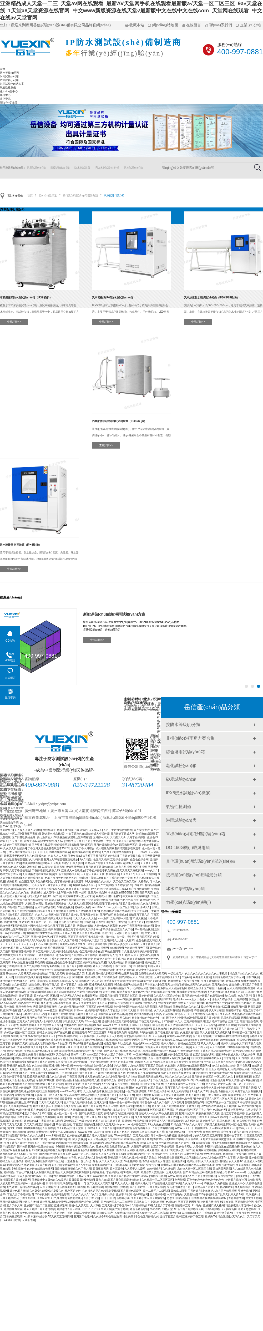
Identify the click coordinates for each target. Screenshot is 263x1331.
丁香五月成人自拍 (216, 1095)
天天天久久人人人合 (84, 918)
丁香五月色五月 (128, 995)
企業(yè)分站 (250, 25)
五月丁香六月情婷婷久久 (179, 1087)
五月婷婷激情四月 (194, 1021)
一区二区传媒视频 (135, 1091)
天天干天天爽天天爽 (29, 918)
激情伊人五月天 (104, 1124)
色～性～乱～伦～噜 (66, 1113)
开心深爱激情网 (134, 1047)
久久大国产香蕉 (68, 940)
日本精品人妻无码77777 (63, 980)
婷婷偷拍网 (255, 1157)
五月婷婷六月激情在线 (100, 1135)
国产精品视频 (241, 1050)
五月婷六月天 (101, 837)
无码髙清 (5, 962)
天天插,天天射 (211, 1131)
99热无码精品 (84, 988)
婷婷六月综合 (14, 1050)
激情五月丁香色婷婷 (233, 1113)
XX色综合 (107, 1084)
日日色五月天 (69, 966)
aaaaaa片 (240, 1172)
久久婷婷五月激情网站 (61, 1014)
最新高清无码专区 (14, 855)
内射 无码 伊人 (168, 1017)
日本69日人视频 (139, 1025)
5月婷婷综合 (139, 1205)
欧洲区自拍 (13, 815)
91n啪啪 (197, 1205)
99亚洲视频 (140, 866)
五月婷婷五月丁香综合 (84, 955)
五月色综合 (48, 1128)
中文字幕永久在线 (76, 833)
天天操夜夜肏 (111, 1017)
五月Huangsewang (149, 1072)
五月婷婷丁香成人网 (122, 833)
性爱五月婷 (110, 1043)
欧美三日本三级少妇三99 (40, 1054)
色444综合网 (140, 1194)
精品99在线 (65, 1010)
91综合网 (205, 1006)
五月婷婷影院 (110, 855)
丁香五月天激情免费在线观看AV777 (48, 848)
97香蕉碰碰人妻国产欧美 (166, 1183)
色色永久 (209, 1061)
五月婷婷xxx (22, 1183)
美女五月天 (151, 933)
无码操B (119, 933)
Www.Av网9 (166, 1098)
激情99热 (15, 826)
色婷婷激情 (22, 1109)
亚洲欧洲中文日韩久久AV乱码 (49, 1179)
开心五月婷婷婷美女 (173, 1106)
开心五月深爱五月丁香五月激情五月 (50, 885)
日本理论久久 (93, 1128)
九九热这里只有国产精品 (35, 1165)
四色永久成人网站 (50, 1039)
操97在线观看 (62, 1032)
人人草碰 (95, 1205)
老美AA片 (188, 1176)
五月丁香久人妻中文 (34, 1072)
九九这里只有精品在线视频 (22, 1187)
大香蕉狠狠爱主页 (102, 1165)
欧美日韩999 (163, 999)
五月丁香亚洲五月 (188, 1201)
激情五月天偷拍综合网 (173, 988)
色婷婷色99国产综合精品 (128, 1006)
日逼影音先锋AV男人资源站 (226, 1080)
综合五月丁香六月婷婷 (234, 1131)
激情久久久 (13, 999)
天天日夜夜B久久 (73, 1039)
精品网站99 (226, 1187)
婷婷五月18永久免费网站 (54, 1201)
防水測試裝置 (82, 167)
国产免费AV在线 (29, 1036)
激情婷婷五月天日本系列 (56, 918)
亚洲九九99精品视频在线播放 (61, 859)
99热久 (42, 855)
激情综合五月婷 (125, 1150)
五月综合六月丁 (227, 1176)
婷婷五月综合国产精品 (201, 988)
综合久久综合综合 (222, 999)
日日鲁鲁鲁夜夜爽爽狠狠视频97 (208, 1198)
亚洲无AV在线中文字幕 (49, 1131)
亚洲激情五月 (17, 933)
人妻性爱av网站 (34, 903)
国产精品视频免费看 (90, 1025)
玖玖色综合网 (68, 1183)
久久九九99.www (193, 1183)
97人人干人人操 (209, 1043)
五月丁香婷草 (217, 1047)
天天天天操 (30, 1124)
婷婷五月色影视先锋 (211, 995)
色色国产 (246, 1003)
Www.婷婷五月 (123, 1135)
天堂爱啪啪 (190, 1194)
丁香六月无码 (57, 973)
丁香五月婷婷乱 (69, 914)
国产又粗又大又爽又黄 (100, 1183)
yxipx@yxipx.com (183, 948)
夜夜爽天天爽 (20, 1043)
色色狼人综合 (228, 1065)
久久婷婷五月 (20, 984)
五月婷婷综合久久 (32, 877)
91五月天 (70, 925)
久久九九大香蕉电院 (47, 914)
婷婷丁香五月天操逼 (78, 888)
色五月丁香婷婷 (102, 966)
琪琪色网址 (101, 944)
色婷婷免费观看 (13, 1209)
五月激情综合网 (244, 1201)
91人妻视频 (235, 1117)
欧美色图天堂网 (202, 977)
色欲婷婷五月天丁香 (136, 947)
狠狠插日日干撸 (63, 1098)
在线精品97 (116, 947)
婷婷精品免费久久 (58, 1109)
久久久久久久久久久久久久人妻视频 (206, 973)
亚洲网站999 (240, 1139)
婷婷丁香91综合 (127, 1080)
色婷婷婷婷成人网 (114, 1072)
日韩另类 (59, 866)
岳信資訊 (5, 98)
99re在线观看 (110, 977)
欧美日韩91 (63, 1117)
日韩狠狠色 (128, 1120)
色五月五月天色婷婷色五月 (61, 877)
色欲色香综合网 (66, 962)
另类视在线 (70, 1025)
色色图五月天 (27, 881)
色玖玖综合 (81, 830)
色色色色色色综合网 (70, 922)
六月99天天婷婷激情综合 (32, 973)
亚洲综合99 (21, 940)
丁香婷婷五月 (114, 1172)
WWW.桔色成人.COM (13, 866)
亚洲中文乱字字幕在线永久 (206, 1058)
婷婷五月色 (243, 1069)
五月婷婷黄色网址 (41, 936)
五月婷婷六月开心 (10, 1014)
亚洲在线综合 (116, 1091)
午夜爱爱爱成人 (83, 1098)
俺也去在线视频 (166, 991)
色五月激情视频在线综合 (179, 1025)
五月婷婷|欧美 (131, 903)
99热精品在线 (64, 1124)
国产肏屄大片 (142, 830)
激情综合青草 (158, 1176)
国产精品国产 (8, 1146)
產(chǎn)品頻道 (48, 195)
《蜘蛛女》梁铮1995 (90, 877)
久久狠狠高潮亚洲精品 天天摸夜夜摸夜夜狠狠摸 (61, 1172)
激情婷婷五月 (182, 1205)
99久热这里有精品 (22, 962)
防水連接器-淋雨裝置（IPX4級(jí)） (20, 544)
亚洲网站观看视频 (206, 1150)
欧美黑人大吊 (89, 1058)
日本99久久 (240, 1098)
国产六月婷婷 (106, 885)
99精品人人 (141, 1061)
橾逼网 (26, 1179)
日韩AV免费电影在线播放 (99, 1039)
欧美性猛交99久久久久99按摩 (17, 955)
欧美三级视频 (14, 1216)
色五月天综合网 (202, 1036)
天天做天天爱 (14, 1124)
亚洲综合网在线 (250, 1017)
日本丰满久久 (25, 958)
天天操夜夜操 (87, 1036)
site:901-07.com (101, 907)
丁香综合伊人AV (90, 999)
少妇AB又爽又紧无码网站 (207, 1135)
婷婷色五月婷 (55, 1150)
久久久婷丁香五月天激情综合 (148, 1198)
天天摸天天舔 (134, 980)
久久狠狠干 (243, 1120)
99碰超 (60, 1146)
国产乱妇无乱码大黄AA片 (230, 1194)
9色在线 (220, 988)
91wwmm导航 (68, 1157)
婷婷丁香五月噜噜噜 (18, 844)
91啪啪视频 (188, 1212)
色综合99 (166, 1150)
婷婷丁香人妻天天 (43, 1106)
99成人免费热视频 (84, 1212)
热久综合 (125, 1017)
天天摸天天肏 (118, 837)
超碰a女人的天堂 (79, 1205)
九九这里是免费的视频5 (68, 1198)
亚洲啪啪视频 (17, 1131)
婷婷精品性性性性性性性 (70, 1080)
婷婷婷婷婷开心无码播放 (48, 947)
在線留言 (193, 25)
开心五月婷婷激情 (139, 888)
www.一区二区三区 (83, 1153)
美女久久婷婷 (253, 1198)
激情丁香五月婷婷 (170, 1216)
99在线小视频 (131, 1172)
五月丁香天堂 (91, 1198)
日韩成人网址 (178, 1190)
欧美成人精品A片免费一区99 (76, 944)
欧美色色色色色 (73, 1150)
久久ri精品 (63, 1128)
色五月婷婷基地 (9, 804)
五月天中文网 (14, 1205)
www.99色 (6, 1087)
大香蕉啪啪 (88, 969)
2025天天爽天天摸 (37, 1076)
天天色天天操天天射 (125, 881)
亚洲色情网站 (184, 1146)
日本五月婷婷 (41, 951)
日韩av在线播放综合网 (67, 969)
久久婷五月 (176, 1153)
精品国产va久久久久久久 (244, 973)
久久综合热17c (123, 885)
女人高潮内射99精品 (76, 1095)
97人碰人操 (56, 1095)
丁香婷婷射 (38, 870)
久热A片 (186, 977)
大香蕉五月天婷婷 (155, 1047)
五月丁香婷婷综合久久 (167, 977)
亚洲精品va (6, 1095)
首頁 (2, 69)
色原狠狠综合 (178, 1028)
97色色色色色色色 (20, 1150)
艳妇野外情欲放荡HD (58, 1043)
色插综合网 (219, 1109)
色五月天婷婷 (101, 859)
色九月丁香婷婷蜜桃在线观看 (66, 881)
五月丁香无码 (200, 1047)
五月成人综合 (187, 1117)
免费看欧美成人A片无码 (153, 973)
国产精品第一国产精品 (27, 925)
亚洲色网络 (37, 1183)
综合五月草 (157, 1131)
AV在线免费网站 (41, 1058)
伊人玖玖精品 (216, 1010)
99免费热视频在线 (45, 962)
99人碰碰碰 (201, 1080)
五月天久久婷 (25, 1021)
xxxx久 (4, 841)
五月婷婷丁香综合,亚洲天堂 (222, 1021)
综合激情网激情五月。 (180, 1187)
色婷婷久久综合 (103, 1065)
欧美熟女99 (53, 870)
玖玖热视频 (34, 929)
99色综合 (155, 947)
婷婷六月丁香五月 (10, 874)
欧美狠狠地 (120, 914)
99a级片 (174, 1050)
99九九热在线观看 (158, 1124)
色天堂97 (180, 1179)
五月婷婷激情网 (22, 1087)
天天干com (109, 991)
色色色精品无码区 (146, 940)
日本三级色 (116, 1168)
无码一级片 (48, 1047)
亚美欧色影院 (137, 1165)
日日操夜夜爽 (45, 1098)
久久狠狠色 (6, 830)
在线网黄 (35, 1091)
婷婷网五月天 (109, 1095)
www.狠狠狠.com (68, 1036)
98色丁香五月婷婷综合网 (189, 1209)
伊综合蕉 (89, 922)
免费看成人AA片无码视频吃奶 (166, 1120)
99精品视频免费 (83, 958)
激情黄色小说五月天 (84, 885)
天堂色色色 (71, 1161)
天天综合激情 (85, 925)
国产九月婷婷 (32, 966)
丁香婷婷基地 (14, 966)
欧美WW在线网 (148, 1098)
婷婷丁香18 (25, 995)
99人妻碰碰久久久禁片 (98, 881)
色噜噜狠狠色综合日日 (98, 1028)
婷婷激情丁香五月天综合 (48, 1084)
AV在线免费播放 (167, 1003)
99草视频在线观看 (59, 852)
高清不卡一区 (183, 1014)
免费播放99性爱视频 (190, 1017)
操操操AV (210, 1216)
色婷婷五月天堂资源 (148, 1150)
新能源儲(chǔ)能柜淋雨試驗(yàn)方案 (114, 614)
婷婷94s (140, 841)
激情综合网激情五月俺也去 (155, 1161)
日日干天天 (146, 892)
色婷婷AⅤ (85, 1120)
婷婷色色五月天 (75, 973)
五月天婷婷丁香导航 (126, 1084)
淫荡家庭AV (16, 1113)
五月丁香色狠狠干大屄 (98, 841)
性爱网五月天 (65, 1047)
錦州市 (5, 780)
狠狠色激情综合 (225, 1165)
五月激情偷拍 (38, 1109)
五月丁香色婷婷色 (205, 1176)
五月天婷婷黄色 (89, 914)
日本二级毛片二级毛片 (156, 1190)
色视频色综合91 (194, 1102)
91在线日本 (102, 922)
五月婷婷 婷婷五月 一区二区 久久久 (213, 1076)
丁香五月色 (90, 1117)
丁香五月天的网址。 (151, 1021)
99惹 (110, 973)
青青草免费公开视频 (179, 1047)
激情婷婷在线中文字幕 (40, 933)
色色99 (117, 896)
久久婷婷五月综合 (32, 1010)
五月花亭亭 (39, 1087)
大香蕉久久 (144, 1080)
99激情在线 (200, 1010)
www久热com (219, 1117)
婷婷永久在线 (45, 1032)
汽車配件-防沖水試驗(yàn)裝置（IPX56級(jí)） (119, 421)
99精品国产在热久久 (207, 1187)
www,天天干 (246, 1128)
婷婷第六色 (92, 1080)
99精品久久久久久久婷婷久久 (51, 911)
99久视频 (47, 1113)
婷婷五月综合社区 (235, 1179)
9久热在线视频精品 (15, 888)
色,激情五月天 (136, 922)
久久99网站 (96, 1142)
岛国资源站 (240, 1072)
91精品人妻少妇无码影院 (124, 944)
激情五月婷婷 (238, 1006)
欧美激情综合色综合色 (145, 1017)
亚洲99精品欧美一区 (139, 1153)
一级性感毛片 (176, 973)
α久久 (215, 1065)
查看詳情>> (14, 321)
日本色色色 (156, 1025)
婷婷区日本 (193, 1161)
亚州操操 (9, 1006)
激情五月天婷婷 (125, 969)
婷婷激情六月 (208, 1120)
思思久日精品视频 (177, 1198)
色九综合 (5, 1017)
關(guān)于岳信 (8, 102)
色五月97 (211, 1084)
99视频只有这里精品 (19, 1065)
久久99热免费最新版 (165, 1113)
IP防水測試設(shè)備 (107, 167)
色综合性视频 (8, 1021)
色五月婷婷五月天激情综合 (39, 1209)
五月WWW (106, 914)
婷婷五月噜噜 (22, 1058)
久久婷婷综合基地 (202, 1014)
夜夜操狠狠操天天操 (208, 1113)
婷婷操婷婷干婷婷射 (116, 1187)
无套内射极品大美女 (114, 1109)
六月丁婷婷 (121, 1209)
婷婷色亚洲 (126, 1106)
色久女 (206, 1028)
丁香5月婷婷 (212, 1209)
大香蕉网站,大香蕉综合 (157, 1006)
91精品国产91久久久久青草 (187, 1124)
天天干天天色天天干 (50, 1102)
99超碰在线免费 (117, 1032)
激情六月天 (94, 1109)
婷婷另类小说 (93, 977)
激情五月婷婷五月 (82, 844)
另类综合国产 (184, 1109)
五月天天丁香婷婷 (145, 874)
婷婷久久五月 (149, 1142)
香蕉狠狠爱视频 (31, 863)
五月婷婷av (31, 969)
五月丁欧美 (29, 980)
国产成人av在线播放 (116, 1050)
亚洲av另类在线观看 (108, 1146)
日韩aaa (79, 1010)
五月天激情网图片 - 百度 (162, 1058)
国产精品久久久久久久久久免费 (169, 1061)
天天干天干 (45, 969)
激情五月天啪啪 (75, 866)
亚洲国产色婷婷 (83, 1216)
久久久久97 (127, 874)
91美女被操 (147, 1032)
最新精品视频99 (74, 1050)
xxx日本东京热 (32, 1216)
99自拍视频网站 (123, 984)
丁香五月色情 (193, 1131)
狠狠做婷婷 (85, 966)
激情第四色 (193, 1028)
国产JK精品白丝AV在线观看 (199, 1172)
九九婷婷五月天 (234, 991)
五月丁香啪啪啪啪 (162, 1128)
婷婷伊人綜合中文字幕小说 (110, 958)
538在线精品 (250, 1080)
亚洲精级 (54, 1065)
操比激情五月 (45, 837)
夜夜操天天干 (48, 1036)
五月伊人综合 (107, 1194)
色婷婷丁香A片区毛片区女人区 (214, 1098)
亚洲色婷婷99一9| (183, 1080)
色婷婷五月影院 (229, 1087)
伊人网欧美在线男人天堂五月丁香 (184, 1084)
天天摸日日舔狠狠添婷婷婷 (16, 951)
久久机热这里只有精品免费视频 (100, 1190)
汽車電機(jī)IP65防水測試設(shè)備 (112, 297)
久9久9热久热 (37, 940)
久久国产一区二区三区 (44, 922)
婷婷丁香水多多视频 (147, 1095)
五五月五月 (15, 841)
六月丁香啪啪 (175, 1194)
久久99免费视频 (76, 1061)
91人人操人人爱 (104, 1153)
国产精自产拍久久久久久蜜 (55, 1153)
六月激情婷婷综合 (63, 1176)
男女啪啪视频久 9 (118, 988)
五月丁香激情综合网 (213, 980)
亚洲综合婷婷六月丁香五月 (228, 977)
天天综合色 (195, 1061)
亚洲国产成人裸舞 (213, 1205)
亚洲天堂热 (13, 1165)
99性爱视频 (10, 922)
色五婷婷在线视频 (77, 1142)
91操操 (90, 973)
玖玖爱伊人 (252, 1194)
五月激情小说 (46, 1124)
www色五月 (51, 1010)
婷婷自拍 (17, 1120)
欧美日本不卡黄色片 (146, 984)
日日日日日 (75, 1179)
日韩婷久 (100, 973)
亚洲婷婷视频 (248, 1150)
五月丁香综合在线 (45, 907)
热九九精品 (140, 877)
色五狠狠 (155, 1109)
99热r (65, 863)
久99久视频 (214, 1054)
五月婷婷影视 (211, 1017)
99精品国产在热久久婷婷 (122, 1157)
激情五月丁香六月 (139, 914)
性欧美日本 (129, 1216)
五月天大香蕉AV (36, 1017)
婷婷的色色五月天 (188, 1043)
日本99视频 (252, 977)
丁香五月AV (123, 1205)
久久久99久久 (86, 1157)
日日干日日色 (145, 1010)
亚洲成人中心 (237, 1183)
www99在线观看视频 (128, 999)
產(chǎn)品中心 (9, 91)
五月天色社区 (141, 1135)
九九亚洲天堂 (125, 1117)
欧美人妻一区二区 (183, 1150)
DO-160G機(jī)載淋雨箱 (188, 847)
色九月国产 (244, 995)
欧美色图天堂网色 (90, 991)
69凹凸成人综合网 (158, 1091)
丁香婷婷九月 (113, 903)
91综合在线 (109, 929)
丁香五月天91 (248, 1087)
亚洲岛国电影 (93, 1017)
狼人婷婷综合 (115, 962)
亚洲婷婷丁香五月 (192, 1216)
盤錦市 (15, 789)
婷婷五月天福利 (209, 1201)
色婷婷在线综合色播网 (40, 1168)
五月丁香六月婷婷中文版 (118, 877)
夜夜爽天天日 (186, 1072)
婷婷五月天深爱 (92, 1106)
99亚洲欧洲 (146, 977)
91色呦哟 (88, 1179)
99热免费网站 (112, 951)
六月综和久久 (142, 907)
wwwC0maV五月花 (70, 1091)
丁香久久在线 (28, 1198)
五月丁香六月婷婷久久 (224, 1028)
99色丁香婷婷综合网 (67, 874)
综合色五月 (152, 1165)
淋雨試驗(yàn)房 (181, 820)
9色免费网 (42, 881)
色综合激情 (115, 1216)
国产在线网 (243, 1065)
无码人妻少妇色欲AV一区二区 (44, 896)
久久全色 (14, 1080)
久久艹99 (203, 1091)
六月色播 (150, 991)
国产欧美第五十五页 (91, 1113)
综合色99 (138, 1043)
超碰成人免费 (82, 907)
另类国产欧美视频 (68, 999)
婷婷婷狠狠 (145, 995)
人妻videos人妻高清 (106, 925)
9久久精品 (86, 859)
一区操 (137, 1054)
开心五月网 (42, 944)
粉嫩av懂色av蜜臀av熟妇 (123, 1102)
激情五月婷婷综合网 (72, 899)
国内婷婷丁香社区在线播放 (67, 1028)
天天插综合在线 (189, 1050)
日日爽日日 (57, 1050)
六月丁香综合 (118, 922)
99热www (11, 973)
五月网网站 (168, 1109)
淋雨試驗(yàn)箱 (9, 76)
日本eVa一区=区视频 (46, 995)
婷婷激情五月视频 (228, 1150)
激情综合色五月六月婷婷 (18, 1028)
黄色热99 (100, 1157)
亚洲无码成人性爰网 (101, 984)
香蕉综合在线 (157, 1069)
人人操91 (129, 940)
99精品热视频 (65, 907)
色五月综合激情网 (140, 1028)
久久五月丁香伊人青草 (118, 1054)
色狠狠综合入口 (108, 955)
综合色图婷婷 (92, 1150)
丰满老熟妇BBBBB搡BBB (123, 892)
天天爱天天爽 (148, 863)
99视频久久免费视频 (216, 1183)
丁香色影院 (60, 936)
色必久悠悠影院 (247, 1209)
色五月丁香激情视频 (162, 1146)
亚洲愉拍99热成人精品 (27, 977)
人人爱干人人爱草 (134, 1168)
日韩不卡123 (78, 1054)
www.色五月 (152, 1043)
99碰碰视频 (159, 980)
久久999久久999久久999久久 (46, 1190)
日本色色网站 (147, 1102)
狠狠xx (24, 1025)
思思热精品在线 (226, 1120)
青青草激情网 (236, 1198)
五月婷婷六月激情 (120, 918)
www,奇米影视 (67, 1069)
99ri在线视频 (203, 1142)
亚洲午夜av (74, 855)
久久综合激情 (40, 1065)
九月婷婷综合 (58, 951)
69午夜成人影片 (231, 1054)
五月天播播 (46, 1187)
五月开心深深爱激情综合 (125, 1179)
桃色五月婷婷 (73, 1190)
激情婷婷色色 (28, 1098)
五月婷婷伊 (230, 1106)
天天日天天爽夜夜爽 (131, 870)
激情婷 (154, 859)
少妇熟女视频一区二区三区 (20, 1032)
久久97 (112, 1117)
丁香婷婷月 (194, 1190)
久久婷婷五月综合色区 (71, 1006)
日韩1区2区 (108, 999)
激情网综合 (108, 1021)
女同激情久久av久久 (198, 1157)
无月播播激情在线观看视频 (38, 874)
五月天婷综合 (31, 1039)
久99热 (157, 1014)
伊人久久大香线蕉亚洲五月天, (90, 1003)
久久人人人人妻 (57, 855)
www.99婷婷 (53, 1135)
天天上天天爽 (139, 911)
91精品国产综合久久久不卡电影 (103, 863)
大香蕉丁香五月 (92, 855)
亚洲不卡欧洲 (124, 1194)
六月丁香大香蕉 (118, 1069)
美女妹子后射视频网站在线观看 (65, 1017)
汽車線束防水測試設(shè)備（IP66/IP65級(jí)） (211, 297)
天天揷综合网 (229, 1209)
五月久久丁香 (125, 929)
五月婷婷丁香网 (63, 1212)
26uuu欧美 (70, 1131)
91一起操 (66, 1065)
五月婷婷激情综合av (106, 844)
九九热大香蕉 (136, 1065)
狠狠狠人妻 (243, 1039)
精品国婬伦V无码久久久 (232, 1216)
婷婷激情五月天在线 (68, 1209)
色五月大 (98, 1120)
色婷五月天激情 (169, 1117)
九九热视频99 (216, 991)
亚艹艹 (81, 1183)
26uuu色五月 (92, 1021)
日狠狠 (30, 1131)
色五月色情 (199, 1054)
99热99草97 (71, 1120)
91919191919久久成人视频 (98, 1209)
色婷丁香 (141, 1087)
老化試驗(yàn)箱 (181, 765)
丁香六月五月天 (162, 1080)
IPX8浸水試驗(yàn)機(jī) (188, 793)
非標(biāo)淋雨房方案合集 (190, 738)
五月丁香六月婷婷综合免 (78, 1102)
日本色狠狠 (73, 1058)
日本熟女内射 (161, 1028)
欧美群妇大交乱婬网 (153, 1172)
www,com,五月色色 (20, 1139)
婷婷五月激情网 (109, 899)
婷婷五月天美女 (147, 1157)
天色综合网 (248, 1054)
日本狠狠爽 (76, 977)
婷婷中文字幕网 (223, 1212)
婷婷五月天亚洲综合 (12, 1161)
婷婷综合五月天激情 (179, 1054)
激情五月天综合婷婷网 (191, 1003)
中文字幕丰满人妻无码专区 (78, 896)
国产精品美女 (42, 1028)
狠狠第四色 (112, 874)
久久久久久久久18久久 (84, 1194)
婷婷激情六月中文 (216, 1003)
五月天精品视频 (97, 1139)
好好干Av (178, 999)
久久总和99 (242, 1165)
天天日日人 (41, 852)
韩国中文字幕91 (233, 1135)
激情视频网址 (124, 852)
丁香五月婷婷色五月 (61, 958)
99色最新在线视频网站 (171, 1157)
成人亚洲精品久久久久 (98, 1076)
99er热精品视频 (144, 929)
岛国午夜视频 (102, 1131)
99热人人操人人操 (103, 1087)
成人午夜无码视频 (22, 1212)
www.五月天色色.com (197, 999)
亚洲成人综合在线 (123, 841)
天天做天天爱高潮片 (172, 1095)
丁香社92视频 (24, 1172)
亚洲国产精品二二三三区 (38, 1205)
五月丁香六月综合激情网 (117, 830)
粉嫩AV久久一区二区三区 (15, 936)
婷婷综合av (30, 1120)
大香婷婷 (242, 1157)
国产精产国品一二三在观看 (117, 1201)
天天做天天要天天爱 (92, 874)
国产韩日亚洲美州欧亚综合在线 (36, 1146)
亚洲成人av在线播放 (73, 870)
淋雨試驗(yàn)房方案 (12, 83)
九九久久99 (108, 852)
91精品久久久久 (140, 1131)
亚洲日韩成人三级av (115, 888)
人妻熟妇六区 (122, 1212)
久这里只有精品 (189, 1032)
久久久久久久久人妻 (111, 1161)
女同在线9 (177, 1102)
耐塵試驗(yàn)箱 (60, 167)
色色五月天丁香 (128, 1098)
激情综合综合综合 (48, 1157)
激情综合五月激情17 (106, 1098)
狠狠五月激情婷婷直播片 (84, 911)
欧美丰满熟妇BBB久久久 (80, 1146)
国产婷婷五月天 (128, 977)
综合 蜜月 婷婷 (94, 1050)
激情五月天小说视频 (122, 1061)
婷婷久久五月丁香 (52, 925)
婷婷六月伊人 (168, 1043)
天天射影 (175, 1212)
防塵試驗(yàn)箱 (36, 167)
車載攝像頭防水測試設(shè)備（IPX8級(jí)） (26, 297)
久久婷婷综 (35, 859)
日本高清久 (100, 988)
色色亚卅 (107, 933)
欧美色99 (242, 1176)
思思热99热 (18, 1017)
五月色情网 (28, 1220)
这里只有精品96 (97, 892)
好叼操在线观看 (145, 833)
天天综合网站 (93, 929)
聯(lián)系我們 (220, 25)
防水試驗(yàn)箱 (133, 167)
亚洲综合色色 (160, 1153)
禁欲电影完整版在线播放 (191, 991)
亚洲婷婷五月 (129, 1113)
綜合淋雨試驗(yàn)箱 (185, 752)
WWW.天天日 (183, 1128)
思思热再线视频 (230, 1017)
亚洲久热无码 (174, 1069)
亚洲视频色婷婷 (18, 885)
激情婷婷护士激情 (10, 980)
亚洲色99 (152, 837)
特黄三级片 (39, 1139)
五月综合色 (173, 995)
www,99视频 (85, 1131)
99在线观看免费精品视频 (112, 1014)
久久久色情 (163, 1102)
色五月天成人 (156, 1087)
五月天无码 (100, 1102)
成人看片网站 (17, 896)
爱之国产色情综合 (58, 1087)
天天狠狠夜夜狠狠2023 (142, 1003)
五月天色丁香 (186, 1142)
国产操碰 (141, 1120)
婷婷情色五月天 (74, 841)
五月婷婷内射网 (57, 1139)
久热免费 (24, 922)
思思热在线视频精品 (140, 1014)
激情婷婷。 (54, 1072)
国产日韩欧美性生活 (24, 837)
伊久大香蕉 (120, 1065)
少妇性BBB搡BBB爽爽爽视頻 (24, 1128)
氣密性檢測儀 (8, 87)
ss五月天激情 (111, 1106)
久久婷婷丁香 (112, 1120)
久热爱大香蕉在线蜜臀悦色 (216, 1139)
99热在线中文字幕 (28, 1003)
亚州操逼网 (33, 991)
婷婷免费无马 (112, 1113)
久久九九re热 (223, 1061)
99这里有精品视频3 (53, 833)
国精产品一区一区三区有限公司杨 (29, 988)
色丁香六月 (52, 984)
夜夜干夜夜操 (32, 833)
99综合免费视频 (50, 966)
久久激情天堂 (17, 1061)
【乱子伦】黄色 (88, 1161)
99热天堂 (167, 1209)
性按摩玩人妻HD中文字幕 (168, 1139)
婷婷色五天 (139, 1124)
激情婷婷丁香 (233, 1010)
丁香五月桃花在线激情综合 (216, 1050)
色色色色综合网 (139, 859)
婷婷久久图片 (37, 1025)
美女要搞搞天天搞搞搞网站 (148, 1076)
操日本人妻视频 (77, 1139)
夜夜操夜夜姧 (243, 1076)
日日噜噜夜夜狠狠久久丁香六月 (72, 1168)
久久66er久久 (45, 1198)
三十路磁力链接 (105, 969)
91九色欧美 (125, 1043)
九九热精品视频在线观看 (246, 1014)
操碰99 (54, 944)
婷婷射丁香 (151, 951)
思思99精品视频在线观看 (115, 911)
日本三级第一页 (122, 966)
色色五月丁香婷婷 (73, 929)
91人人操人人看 (123, 1183)
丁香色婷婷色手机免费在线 (102, 870)
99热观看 (183, 1058)
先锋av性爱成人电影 (29, 1047)
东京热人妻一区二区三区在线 (194, 1168)
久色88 (125, 1146)
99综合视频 (158, 1201)
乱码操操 (168, 1014)
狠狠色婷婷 (184, 1135)
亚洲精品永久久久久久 (186, 1006)
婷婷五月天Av (236, 1109)
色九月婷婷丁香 (195, 1095)
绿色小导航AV (225, 1172)
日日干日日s (108, 1198)
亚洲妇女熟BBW (124, 1087)
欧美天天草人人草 (64, 933)
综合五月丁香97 (252, 1010)
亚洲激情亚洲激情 (56, 903)
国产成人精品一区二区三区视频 (150, 1212)
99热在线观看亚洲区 (127, 1039)
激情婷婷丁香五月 (52, 1161)
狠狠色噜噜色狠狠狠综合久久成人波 (38, 899)
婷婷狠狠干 (49, 830)
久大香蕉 (123, 1025)
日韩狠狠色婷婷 (134, 962)
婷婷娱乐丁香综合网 (235, 1153)
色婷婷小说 (123, 1198)
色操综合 (162, 1050)
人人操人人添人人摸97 (27, 830)
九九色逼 (32, 855)
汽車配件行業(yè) (114, 195)
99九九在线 (102, 1179)
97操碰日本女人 (173, 1021)
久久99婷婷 (242, 1058)
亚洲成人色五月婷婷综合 (88, 1047)
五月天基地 (108, 1205)
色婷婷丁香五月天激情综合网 (136, 925)
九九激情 (46, 1003)
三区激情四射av (221, 1036)
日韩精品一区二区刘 (90, 980)
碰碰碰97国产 (105, 1212)
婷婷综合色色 (148, 899)
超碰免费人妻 (37, 984)
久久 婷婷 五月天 (129, 955)
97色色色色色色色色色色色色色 (205, 1179)
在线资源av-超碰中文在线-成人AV (44, 841)
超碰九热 (72, 951)
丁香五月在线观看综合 (20, 852)
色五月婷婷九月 (121, 1076)
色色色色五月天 (129, 899)
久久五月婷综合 (91, 1084)
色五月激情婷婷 (246, 1124)
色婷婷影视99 (93, 1010)
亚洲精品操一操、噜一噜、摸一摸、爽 (107, 936)
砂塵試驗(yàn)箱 (9, 80)
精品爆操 (133, 1032)
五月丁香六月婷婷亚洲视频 (50, 1142)
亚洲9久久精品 (15, 1054)
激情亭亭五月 (109, 1080)
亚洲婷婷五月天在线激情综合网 (213, 1072)
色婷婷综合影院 (60, 1194)
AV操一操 (66, 892)
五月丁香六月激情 (10, 863)
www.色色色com (114, 1047)
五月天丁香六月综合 (82, 848)
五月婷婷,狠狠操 (52, 929)
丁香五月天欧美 (154, 1065)
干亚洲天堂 (92, 899)
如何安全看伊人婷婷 (207, 1087)
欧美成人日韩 (104, 896)
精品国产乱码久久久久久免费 (26, 1135)
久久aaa (120, 1153)
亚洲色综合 (244, 1190)
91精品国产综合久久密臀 (84, 1201)
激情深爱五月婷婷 (10, 1179)
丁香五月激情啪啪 (137, 1109)
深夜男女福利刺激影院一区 (220, 1124)
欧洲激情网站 (248, 980)
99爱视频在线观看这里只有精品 (72, 837)
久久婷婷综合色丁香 (63, 988)
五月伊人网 (41, 958)
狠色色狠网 (148, 999)
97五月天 (32, 1153)
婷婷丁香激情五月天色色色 (143, 958)
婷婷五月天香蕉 (51, 863)
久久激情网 (169, 1168)
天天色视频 (158, 1036)
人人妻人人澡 (76, 903)
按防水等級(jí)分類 (183, 724)
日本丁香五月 (69, 984)
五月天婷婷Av (190, 995)
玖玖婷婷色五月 (43, 1212)
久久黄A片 (160, 995)
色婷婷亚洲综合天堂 (34, 1014)
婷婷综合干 (145, 844)
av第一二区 (6, 793)
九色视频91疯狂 (45, 1080)
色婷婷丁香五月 (16, 1076)
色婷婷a (131, 1072)
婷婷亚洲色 (98, 1172)
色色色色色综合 (139, 1209)
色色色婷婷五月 (134, 933)
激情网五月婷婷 (23, 1084)
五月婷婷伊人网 (175, 1131)
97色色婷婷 (131, 1161)
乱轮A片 (39, 1021)
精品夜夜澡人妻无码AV (130, 991)
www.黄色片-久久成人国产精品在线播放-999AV (121, 1176)
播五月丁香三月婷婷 (91, 1072)
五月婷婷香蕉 (157, 1194)
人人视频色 (26, 947)
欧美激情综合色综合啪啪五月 (134, 1128)
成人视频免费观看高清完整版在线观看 (118, 848)
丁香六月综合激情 (98, 1061)
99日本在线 (139, 966)
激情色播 (77, 1117)
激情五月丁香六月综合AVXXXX (46, 888)
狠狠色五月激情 (227, 1025)
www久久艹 (151, 870)
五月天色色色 (220, 984)
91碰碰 (249, 991)
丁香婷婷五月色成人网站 (79, 947)
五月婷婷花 (240, 999)
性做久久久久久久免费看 (12, 808)
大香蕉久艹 (144, 881)
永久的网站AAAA (70, 995)
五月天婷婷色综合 (126, 1021)
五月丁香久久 (32, 1113)
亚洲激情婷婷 (50, 1091)
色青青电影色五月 (184, 1098)
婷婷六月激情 (33, 1161)
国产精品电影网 (47, 999)
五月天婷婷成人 (9, 1198)
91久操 (102, 1117)
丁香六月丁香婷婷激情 (20, 1194)
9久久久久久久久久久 (177, 1076)
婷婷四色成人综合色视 (68, 1106)
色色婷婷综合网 (168, 1142)
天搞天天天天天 (222, 1168)
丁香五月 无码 (75, 1076)
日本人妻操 (76, 863)
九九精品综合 (243, 1187)
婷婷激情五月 (29, 999)
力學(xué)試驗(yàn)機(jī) (188, 902)
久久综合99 (100, 1216)
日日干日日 (52, 1183)
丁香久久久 (203, 1117)
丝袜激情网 (178, 1161)
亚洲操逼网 (60, 1205)
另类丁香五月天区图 (29, 1117)
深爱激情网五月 (128, 844)
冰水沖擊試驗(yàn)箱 (185, 888)
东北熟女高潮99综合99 (137, 1036)
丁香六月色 (192, 1106)
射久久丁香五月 (111, 1010)
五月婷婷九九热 (113, 940)
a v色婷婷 (234, 1003)
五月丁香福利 (76, 936)
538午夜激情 (42, 1194)
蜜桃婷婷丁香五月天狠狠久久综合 (46, 1061)
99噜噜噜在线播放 (237, 1047)
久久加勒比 (108, 1150)
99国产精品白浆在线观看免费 (122, 1142)
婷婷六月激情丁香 (97, 1069)
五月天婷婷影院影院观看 (241, 988)
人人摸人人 (95, 830)
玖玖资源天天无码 (73, 1021)
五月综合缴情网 (119, 859)
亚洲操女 (246, 1146)
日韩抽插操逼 (200, 1128)
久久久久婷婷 (57, 1076)
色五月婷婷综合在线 (91, 951)
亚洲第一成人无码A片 (45, 1069)
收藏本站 (136, 25)
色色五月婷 (58, 1058)
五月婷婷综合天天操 (223, 1069)
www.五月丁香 (95, 1054)
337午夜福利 (206, 1194)
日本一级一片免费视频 (163, 1135)
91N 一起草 (80, 892)
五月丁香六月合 (202, 1109)
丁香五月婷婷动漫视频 (99, 1006)
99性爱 (148, 980)
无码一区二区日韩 (122, 907)
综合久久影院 (169, 1072)
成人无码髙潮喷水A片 (66, 991)
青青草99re (232, 980)
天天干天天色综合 (205, 1025)
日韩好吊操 (121, 1165)
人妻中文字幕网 (193, 1153)
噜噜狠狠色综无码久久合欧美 (193, 984)
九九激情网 (48, 1117)
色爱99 (96, 852)
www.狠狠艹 (154, 1168)
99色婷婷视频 (95, 1187)
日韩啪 (81, 1069)
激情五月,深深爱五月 (21, 914)
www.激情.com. (213, 1153)
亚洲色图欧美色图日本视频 (70, 1187)
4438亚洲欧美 (12, 1220)
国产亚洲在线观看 (42, 844)
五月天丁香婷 (165, 1205)
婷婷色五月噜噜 (19, 1190)
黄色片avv (105, 1058)
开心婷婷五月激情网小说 (144, 988)
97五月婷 (96, 888)
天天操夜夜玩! (120, 1028)
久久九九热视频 (122, 866)
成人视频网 (101, 947)
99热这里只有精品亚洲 (142, 1050)
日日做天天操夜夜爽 (151, 1084)
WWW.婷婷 (174, 1176)
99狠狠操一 (18, 1168)
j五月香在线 (192, 1139)
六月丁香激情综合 (19, 870)
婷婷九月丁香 (142, 1106)
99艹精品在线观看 (211, 1106)
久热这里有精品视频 (16, 859)
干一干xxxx (140, 852)
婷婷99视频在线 (81, 852)
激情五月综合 (54, 1025)
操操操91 (12, 881)
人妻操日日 (41, 1095)
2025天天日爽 (15, 969)
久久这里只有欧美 (132, 951)
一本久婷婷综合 (45, 955)
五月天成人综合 (156, 1187)
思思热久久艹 (142, 1201)
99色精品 (14, 1010)
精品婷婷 (187, 1010)
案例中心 (5, 95)
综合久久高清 (222, 1014)
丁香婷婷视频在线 (130, 855)
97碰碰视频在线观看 (154, 1054)
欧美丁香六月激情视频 (248, 1091)
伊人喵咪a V (254, 1142)
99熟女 (152, 1205)
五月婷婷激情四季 (10, 1201)
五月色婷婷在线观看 (73, 1135)
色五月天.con (167, 984)
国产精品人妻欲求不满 (201, 1165)
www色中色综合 (82, 1065)
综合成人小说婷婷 (98, 833)
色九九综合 (27, 1080)
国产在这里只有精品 (167, 1032)
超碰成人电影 (37, 1043)
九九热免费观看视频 (95, 1091)
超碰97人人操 (131, 863)
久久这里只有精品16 (19, 1069)
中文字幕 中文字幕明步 (136, 896)
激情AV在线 (63, 955)
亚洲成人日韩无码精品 (174, 1165)
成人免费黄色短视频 (146, 1117)
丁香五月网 (108, 1128)
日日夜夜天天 (101, 1168)
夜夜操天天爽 (126, 1095)
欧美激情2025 (221, 1006)
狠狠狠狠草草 (62, 844)
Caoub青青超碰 (62, 1003)
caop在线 (155, 1209)
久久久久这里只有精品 (167, 1010)
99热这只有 (33, 866)
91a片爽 (255, 1176)
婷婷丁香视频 (65, 830)
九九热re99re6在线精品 (121, 1139)
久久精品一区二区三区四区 (157, 1179)
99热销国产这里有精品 (20, 907)
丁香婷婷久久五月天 (90, 940)
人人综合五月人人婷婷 (109, 1036)
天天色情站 (62, 1054)
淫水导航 (46, 991)
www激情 (17, 800)
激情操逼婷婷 (240, 1036)
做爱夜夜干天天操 (114, 980)
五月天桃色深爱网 (130, 1190)
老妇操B (83, 984)
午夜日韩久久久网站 (50, 1120)
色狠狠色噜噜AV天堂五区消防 (89, 1032)
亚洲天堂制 (76, 1128)
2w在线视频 (39, 1150)
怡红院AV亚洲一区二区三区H (222, 1102)
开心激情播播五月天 (222, 1091)
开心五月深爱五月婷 (143, 936)
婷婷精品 (9, 1172)
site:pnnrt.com (123, 1124)
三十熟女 (52, 940)
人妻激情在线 (78, 1109)
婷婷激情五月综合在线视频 (184, 980)
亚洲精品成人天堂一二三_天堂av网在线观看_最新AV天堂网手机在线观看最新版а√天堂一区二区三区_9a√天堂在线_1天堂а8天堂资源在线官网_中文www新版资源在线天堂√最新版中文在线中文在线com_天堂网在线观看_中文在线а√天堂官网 (131, 11)
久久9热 (56, 1165)
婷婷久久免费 (72, 1084)
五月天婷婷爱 (174, 1172)
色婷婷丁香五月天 (85, 1014)
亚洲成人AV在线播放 (179, 1036)
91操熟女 (47, 866)
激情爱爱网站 (202, 1065)
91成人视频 (139, 918)
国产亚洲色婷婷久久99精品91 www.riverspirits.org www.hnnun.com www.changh (188, 1039)
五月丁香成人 (148, 944)
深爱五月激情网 (108, 995)
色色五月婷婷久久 (148, 1216)
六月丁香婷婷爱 (136, 837)
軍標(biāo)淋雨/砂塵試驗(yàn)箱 (195, 834)
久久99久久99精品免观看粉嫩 (129, 1058)
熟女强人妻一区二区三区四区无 (236, 1084)
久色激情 (170, 1065)
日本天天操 (128, 1010)
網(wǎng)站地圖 (165, 25)
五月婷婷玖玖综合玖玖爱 (91, 962)
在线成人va (145, 1113)
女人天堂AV (236, 1161)
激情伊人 (94, 1095)
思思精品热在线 (249, 1021)
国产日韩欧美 (137, 1187)
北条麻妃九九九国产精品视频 (220, 1190)
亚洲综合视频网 (94, 903)
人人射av (214, 1128)
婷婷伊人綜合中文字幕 (234, 1043)
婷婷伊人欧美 (53, 1021)
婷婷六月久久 (142, 1183)
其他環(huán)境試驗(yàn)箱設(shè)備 (200, 861)
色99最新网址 (90, 995)
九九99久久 (191, 1120)
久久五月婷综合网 (22, 911)
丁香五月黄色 (241, 1212)
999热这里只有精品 (125, 973)
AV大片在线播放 (247, 1106)
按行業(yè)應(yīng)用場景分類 (80, 195)
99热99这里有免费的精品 (87, 1043)
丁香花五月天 (84, 1176)
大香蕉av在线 (185, 1065)
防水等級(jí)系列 (9, 72)
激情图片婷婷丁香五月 (56, 977)
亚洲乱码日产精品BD (36, 1050)
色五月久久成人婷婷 (88, 933)
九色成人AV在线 (138, 1069)
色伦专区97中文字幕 (223, 1157)
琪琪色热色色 (24, 1006)
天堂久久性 (255, 1098)
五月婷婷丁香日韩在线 (99, 866)
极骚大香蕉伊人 (237, 1095)
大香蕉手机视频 (140, 1146)
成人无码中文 (51, 892)
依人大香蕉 (206, 1032)
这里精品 (42, 980)
